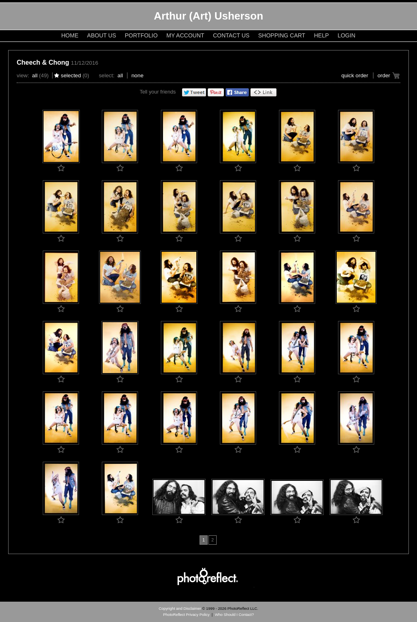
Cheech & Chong (43, 62)
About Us (101, 35)
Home (70, 35)
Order (383, 75)
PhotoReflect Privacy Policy (186, 615)
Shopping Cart (281, 35)
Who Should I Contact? (234, 615)
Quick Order (354, 75)
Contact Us (231, 35)
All (34, 75)
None (138, 75)
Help (321, 35)
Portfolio (141, 35)
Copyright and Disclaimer (180, 609)
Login (347, 35)
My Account (185, 35)
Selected (71, 75)
